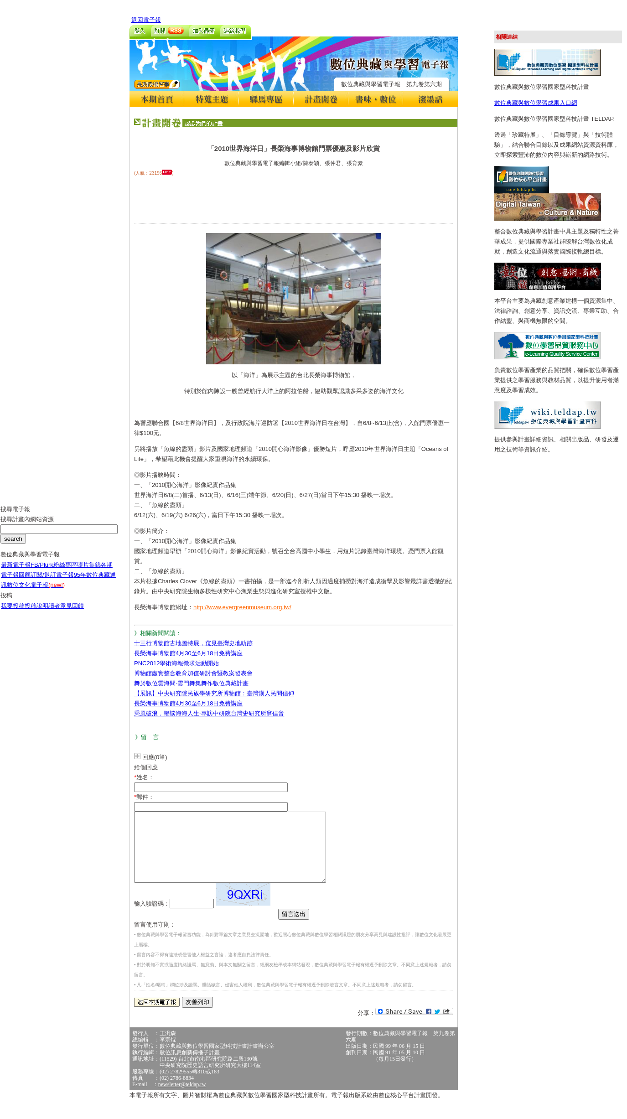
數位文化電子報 (36, 591)
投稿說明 (36, 612)
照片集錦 (89, 571)
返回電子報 (146, 19)
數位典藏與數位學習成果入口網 (535, 102)
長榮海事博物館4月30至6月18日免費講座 (188, 653)
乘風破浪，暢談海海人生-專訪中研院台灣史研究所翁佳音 (209, 713)
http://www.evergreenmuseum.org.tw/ (242, 607)
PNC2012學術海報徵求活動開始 (176, 663)
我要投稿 (13, 612)
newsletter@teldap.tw (182, 1098)
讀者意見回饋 (66, 612)
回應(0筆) (154, 757)
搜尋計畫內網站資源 (27, 526)
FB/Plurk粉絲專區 (54, 571)
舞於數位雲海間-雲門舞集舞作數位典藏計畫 (191, 683)
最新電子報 (16, 571)
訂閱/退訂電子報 (52, 581)
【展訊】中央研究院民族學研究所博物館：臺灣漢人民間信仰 (214, 693)
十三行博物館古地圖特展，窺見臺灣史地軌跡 (193, 643)
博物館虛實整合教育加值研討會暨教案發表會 (193, 673)
